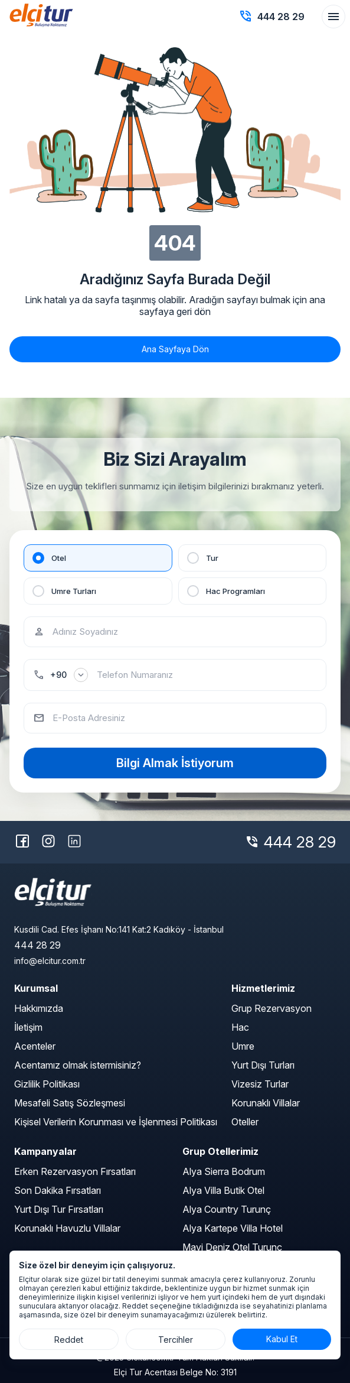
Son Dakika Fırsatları (57, 1190)
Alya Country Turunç (226, 1209)
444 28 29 (300, 842)
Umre (242, 1046)
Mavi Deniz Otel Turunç (232, 1247)
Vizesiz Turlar (260, 1084)
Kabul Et (281, 1339)
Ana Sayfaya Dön (175, 349)
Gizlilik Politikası (47, 1084)
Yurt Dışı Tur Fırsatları (58, 1209)
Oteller (245, 1122)
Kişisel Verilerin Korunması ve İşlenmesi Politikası (115, 1122)
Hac (240, 1027)
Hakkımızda (38, 1008)
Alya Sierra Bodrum (223, 1171)
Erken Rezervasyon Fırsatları (75, 1171)
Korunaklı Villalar (265, 1103)
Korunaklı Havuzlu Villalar (67, 1228)
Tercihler (175, 1340)
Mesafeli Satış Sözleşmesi (69, 1103)
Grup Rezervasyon (271, 1008)
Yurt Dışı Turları (263, 1065)
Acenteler (34, 1046)
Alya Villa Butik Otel (223, 1190)
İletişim (28, 1027)
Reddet (68, 1340)
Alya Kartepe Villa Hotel (232, 1228)
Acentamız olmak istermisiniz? (77, 1065)
